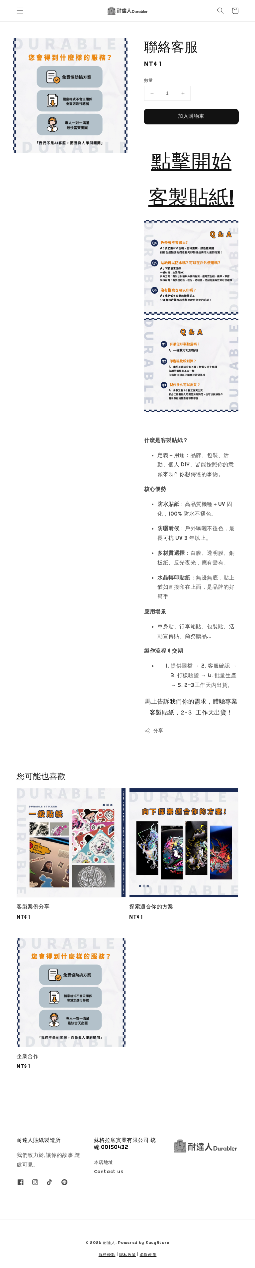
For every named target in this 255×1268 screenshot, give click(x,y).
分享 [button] (153, 730)
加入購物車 (191, 116)
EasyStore (157, 1242)
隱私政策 (127, 1254)
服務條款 (107, 1254)
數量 (148, 80)
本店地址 (103, 1162)
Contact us (109, 1172)
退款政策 (148, 1254)
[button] (20, 10)
